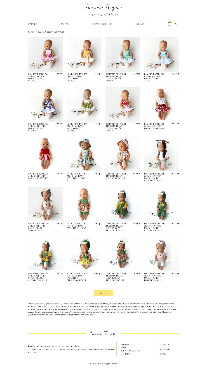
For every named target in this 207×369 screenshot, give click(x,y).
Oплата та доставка (102, 24)
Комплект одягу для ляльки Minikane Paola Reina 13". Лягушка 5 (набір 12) (115, 276)
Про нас (64, 24)
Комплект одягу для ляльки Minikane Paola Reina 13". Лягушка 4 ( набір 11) (77, 276)
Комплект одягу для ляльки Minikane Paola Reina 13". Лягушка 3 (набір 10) (38, 276)
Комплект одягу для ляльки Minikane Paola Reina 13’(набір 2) (38, 177)
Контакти (140, 24)
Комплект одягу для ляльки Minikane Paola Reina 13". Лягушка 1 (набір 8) (115, 227)
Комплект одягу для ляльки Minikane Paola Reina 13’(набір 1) (154, 127)
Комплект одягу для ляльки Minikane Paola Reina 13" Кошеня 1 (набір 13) (154, 276)
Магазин (32, 24)
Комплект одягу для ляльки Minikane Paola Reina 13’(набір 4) (115, 177)
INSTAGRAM (165, 349)
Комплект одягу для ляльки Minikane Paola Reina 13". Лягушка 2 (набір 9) (154, 227)
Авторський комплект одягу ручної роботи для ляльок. (49, 303)
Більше (103, 293)
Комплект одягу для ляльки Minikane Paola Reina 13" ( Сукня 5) (38, 127)
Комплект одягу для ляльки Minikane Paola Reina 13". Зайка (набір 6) (38, 227)
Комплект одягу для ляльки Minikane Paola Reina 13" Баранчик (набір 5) (154, 177)
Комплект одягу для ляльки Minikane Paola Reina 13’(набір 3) (77, 177)
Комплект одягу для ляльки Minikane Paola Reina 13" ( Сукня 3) (115, 77)
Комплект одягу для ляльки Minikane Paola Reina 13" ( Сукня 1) (38, 77)
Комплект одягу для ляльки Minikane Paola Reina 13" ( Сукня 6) (77, 127)
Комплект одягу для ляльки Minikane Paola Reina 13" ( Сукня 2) (77, 77)
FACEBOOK (164, 344)
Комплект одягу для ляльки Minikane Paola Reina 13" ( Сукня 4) (154, 77)
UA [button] (176, 24)
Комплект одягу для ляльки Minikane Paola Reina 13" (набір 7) (77, 227)
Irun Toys (103, 6)
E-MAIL (163, 354)
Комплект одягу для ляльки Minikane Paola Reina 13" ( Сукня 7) (115, 127)
